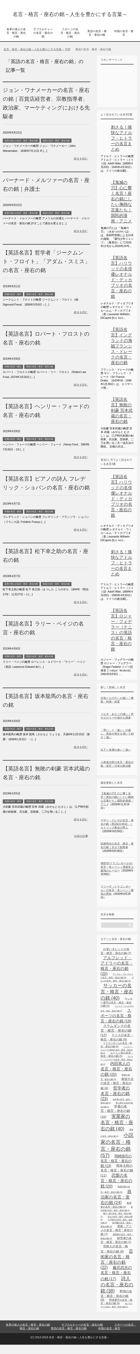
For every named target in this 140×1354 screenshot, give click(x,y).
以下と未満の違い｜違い (116, 759)
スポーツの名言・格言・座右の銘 (70, 42)
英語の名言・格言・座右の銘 (97, 42)
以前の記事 (81, 854)
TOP (37, 58)
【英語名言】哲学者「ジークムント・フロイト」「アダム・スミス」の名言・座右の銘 (44, 270)
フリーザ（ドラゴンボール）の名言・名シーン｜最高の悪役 (117, 899)
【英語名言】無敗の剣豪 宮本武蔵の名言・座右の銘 (122, 419)
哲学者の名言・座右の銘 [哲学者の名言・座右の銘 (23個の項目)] (115, 1102)
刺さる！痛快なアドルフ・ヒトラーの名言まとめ (121, 147)
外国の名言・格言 (123, 42)
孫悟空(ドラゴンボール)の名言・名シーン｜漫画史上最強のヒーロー (117, 876)
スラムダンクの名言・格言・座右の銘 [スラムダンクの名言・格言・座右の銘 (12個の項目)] (116, 1039)
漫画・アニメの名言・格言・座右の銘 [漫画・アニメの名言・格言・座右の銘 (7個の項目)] (117, 1239)
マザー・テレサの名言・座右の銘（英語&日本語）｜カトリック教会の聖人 (117, 833)
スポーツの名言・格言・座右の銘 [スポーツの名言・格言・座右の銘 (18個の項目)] (116, 1024)
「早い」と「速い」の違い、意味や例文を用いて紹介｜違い (117, 743)
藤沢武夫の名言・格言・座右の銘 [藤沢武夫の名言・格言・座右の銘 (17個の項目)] (116, 1282)
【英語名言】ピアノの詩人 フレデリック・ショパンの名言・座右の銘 (45, 497)
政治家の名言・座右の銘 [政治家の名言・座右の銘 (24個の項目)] (116, 1206)
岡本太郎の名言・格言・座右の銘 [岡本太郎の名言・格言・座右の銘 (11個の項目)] (117, 1180)
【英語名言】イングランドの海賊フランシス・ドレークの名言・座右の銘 (121, 355)
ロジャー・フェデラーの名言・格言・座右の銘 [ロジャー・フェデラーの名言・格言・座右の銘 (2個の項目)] (117, 1070)
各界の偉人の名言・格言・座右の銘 (16, 42)
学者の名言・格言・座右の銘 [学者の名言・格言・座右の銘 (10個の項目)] (115, 1121)
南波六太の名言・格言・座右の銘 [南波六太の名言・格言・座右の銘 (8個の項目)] (117, 1093)
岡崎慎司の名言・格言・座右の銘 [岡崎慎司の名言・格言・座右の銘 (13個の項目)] (116, 1170)
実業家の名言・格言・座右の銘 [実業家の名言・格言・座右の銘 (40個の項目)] (117, 1132)
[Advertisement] (120, 94)
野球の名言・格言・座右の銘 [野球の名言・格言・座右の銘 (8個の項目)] (116, 1305)
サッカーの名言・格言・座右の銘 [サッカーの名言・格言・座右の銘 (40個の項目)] (117, 1001)
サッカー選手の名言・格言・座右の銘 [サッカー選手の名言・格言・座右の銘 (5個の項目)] (116, 1011)
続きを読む (81, 167)
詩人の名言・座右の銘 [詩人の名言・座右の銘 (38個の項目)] (117, 1294)
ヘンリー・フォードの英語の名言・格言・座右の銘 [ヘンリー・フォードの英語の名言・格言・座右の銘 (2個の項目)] (117, 1059)
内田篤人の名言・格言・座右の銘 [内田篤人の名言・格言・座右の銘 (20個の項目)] (116, 1078)
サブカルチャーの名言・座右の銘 (43, 42)
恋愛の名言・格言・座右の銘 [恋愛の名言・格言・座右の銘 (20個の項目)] (116, 1190)
